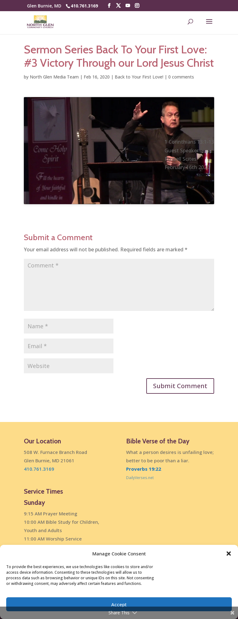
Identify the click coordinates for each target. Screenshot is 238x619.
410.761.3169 (84, 6)
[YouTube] (128, 5)
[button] (229, 553)
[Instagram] (137, 5)
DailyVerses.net (140, 477)
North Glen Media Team (54, 77)
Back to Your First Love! (139, 77)
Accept (119, 604)
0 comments (181, 77)
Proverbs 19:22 (143, 469)
